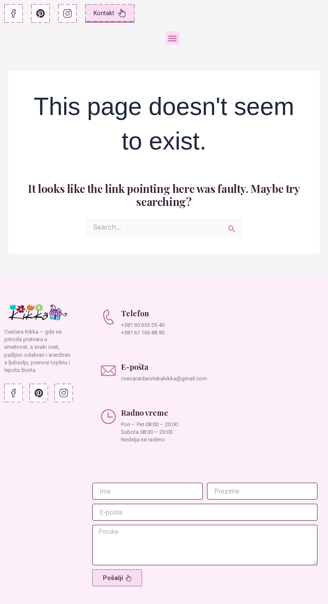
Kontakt (110, 13)
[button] (173, 38)
